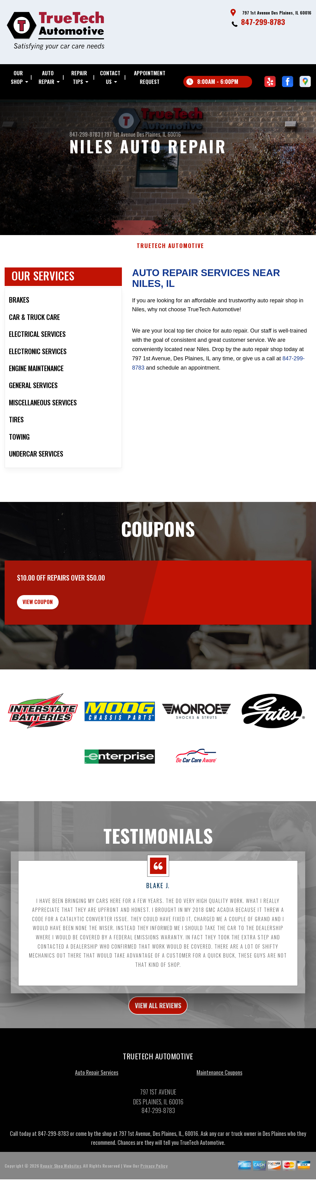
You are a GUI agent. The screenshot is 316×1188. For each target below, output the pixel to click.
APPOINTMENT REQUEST (149, 77)
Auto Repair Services (96, 1105)
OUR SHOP (17, 77)
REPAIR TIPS (79, 77)
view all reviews (158, 1036)
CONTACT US (110, 77)
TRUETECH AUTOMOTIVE (170, 270)
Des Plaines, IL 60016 (159, 134)
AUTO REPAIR (46, 77)
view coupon (51, 629)
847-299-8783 (263, 21)
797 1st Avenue (119, 134)
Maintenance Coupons (219, 1105)
